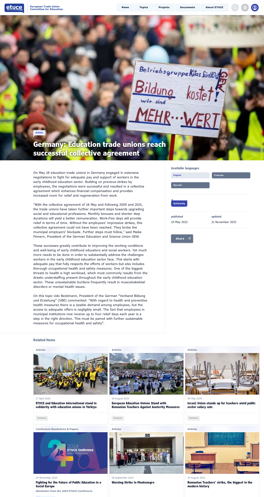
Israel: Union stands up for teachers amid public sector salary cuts (221, 400)
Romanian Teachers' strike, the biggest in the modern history (219, 479)
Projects (166, 7)
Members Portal (255, 7)
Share (180, 243)
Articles (41, 129)
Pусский (181, 187)
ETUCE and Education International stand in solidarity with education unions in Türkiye (66, 400)
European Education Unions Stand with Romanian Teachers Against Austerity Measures (146, 400)
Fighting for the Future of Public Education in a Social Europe (68, 479)
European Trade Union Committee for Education (48, 7)
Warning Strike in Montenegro (133, 477)
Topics (146, 7)
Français (222, 176)
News (128, 7)
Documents (189, 7)
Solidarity (183, 207)
